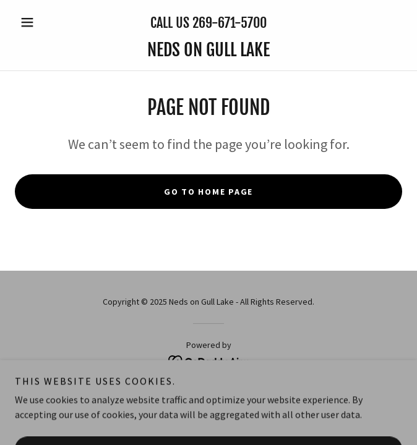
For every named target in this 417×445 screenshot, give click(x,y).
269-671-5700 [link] (229, 22)
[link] (208, 50)
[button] (44, 22)
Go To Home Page (208, 191)
